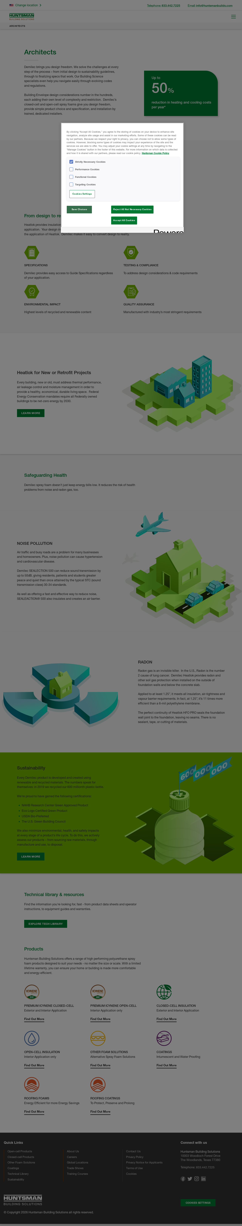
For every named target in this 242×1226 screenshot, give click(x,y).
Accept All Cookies (124, 220)
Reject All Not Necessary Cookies (132, 209)
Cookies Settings (82, 194)
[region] (122, 178)
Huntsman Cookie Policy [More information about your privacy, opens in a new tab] (155, 153)
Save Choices (79, 209)
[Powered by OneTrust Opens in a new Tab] (167, 231)
